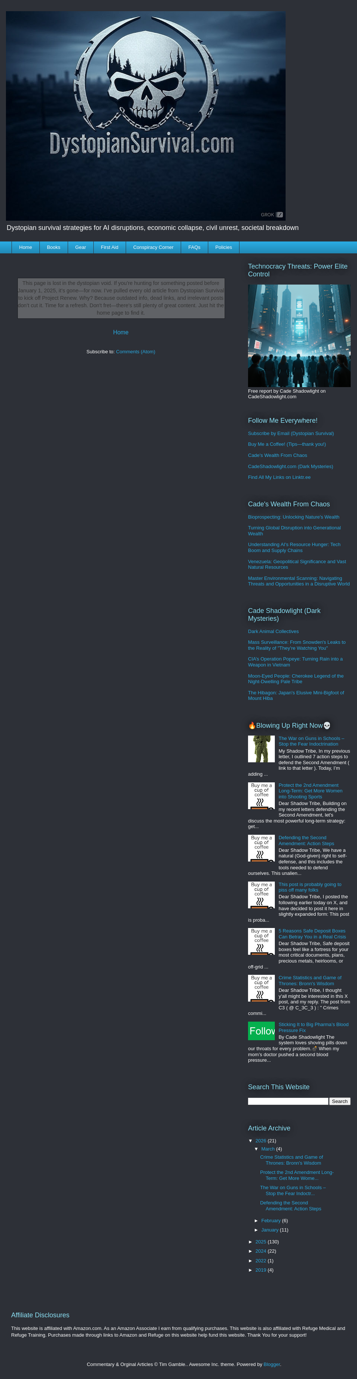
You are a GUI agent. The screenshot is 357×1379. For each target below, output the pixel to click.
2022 (261, 1260)
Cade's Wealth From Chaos (277, 455)
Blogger (272, 1364)
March (268, 1149)
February (271, 1220)
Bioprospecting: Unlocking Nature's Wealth (294, 517)
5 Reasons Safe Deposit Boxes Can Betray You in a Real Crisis (312, 934)
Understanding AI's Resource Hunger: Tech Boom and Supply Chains (294, 547)
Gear (80, 247)
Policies (223, 247)
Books (53, 247)
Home (25, 247)
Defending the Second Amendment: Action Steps (306, 840)
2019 (261, 1270)
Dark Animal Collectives (273, 631)
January (270, 1230)
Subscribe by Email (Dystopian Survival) (291, 433)
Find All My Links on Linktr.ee (279, 477)
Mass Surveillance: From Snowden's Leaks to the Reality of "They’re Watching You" (297, 645)
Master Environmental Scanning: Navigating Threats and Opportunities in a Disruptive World (299, 581)
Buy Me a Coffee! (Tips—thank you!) (287, 444)
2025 (261, 1242)
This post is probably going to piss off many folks (310, 887)
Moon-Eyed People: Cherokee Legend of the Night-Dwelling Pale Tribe (296, 679)
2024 (261, 1251)
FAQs (195, 247)
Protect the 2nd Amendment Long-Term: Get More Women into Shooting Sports (310, 790)
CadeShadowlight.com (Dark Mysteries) (290, 466)
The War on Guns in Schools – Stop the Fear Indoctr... (293, 1190)
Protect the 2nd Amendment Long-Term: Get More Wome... (297, 1175)
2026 (261, 1140)
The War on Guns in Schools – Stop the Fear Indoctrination (311, 741)
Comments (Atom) (135, 351)
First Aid (109, 247)
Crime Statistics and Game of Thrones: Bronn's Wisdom (310, 980)
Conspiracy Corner (153, 247)
